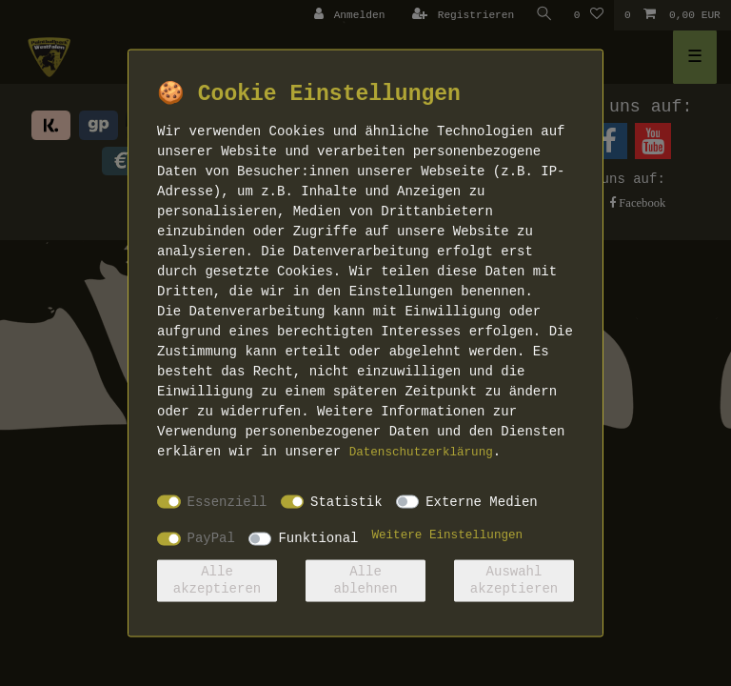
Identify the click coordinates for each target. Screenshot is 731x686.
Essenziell (227, 501)
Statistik (346, 501)
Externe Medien (481, 501)
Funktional (318, 538)
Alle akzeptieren (217, 580)
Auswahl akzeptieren (514, 580)
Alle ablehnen (365, 580)
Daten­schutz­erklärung (421, 452)
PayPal (211, 538)
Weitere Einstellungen (447, 535)
